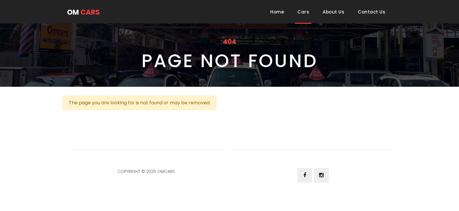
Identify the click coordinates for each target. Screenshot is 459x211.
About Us (333, 12)
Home (278, 12)
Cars (303, 12)
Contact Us (371, 12)
